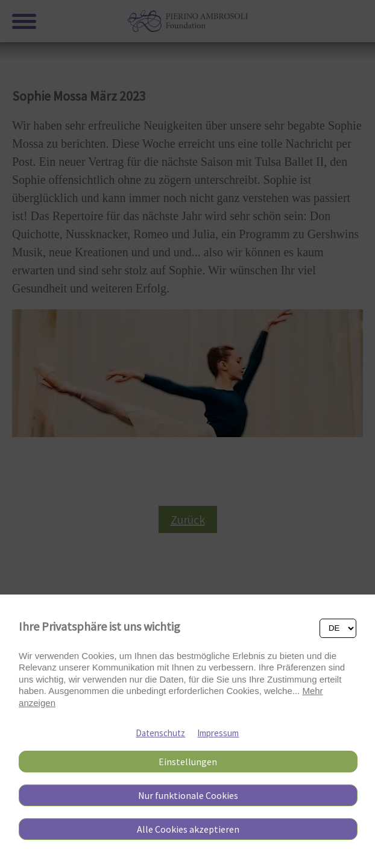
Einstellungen (188, 762)
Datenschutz (160, 733)
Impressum (218, 733)
